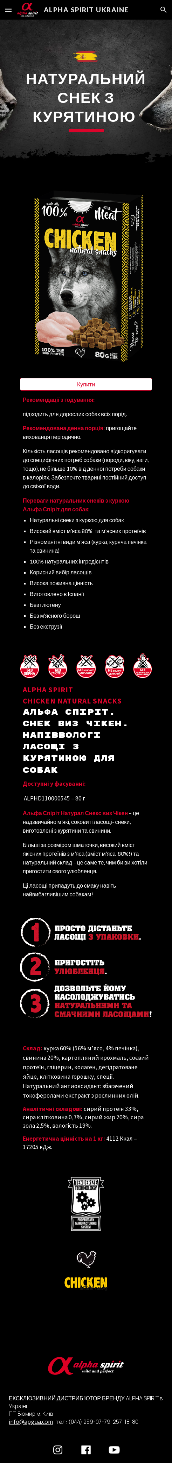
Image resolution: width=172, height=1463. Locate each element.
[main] (86, 100)
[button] (8, 9)
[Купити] (86, 384)
